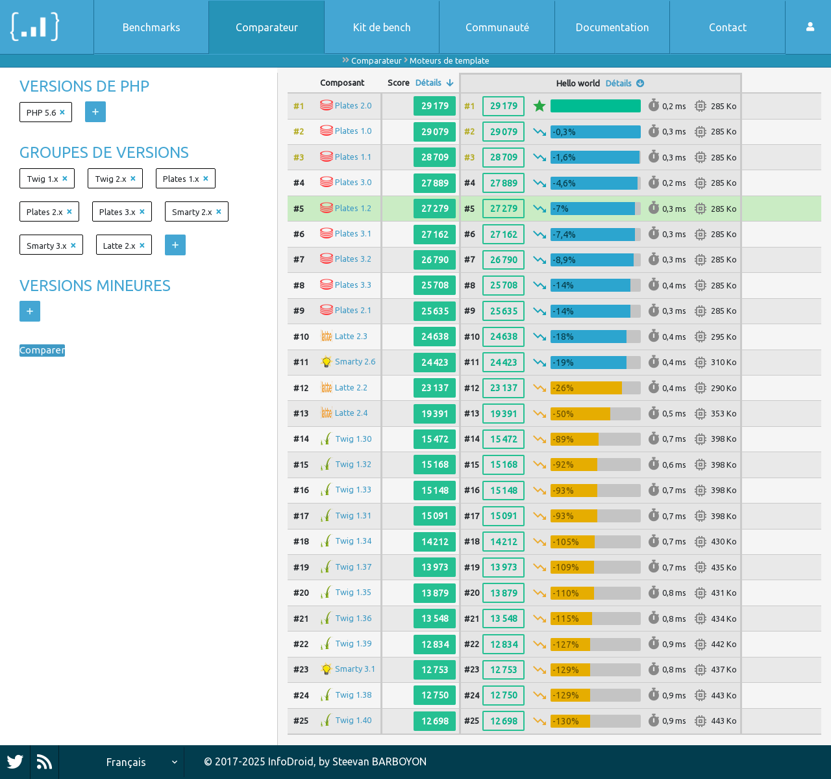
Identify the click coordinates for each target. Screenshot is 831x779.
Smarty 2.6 (355, 361)
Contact (728, 27)
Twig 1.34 (353, 540)
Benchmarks (151, 27)
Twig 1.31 (353, 515)
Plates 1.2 (353, 207)
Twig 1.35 (353, 591)
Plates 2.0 (353, 105)
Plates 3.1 (353, 233)
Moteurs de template (450, 60)
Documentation (612, 27)
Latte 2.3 (351, 335)
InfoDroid (291, 761)
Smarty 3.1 (355, 668)
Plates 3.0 (353, 181)
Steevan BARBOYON (379, 761)
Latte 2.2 (351, 386)
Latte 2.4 (351, 412)
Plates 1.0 (353, 130)
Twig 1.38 (353, 694)
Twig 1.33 (353, 489)
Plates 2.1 (353, 309)
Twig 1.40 (353, 719)
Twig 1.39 (353, 643)
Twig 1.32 (353, 463)
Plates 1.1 (353, 156)
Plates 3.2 (353, 258)
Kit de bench (382, 27)
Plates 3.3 (353, 284)
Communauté (497, 27)
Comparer (42, 351)
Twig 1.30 (353, 437)
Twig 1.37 (353, 566)
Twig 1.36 (353, 617)
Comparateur (267, 27)
